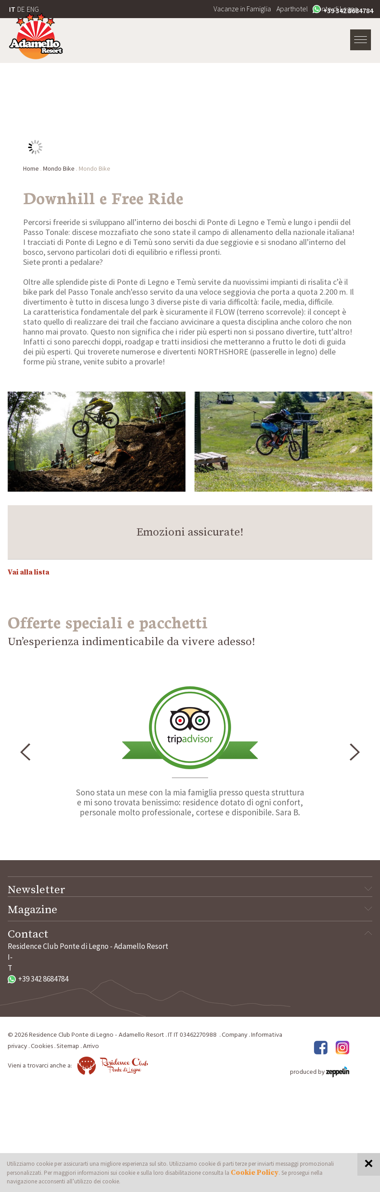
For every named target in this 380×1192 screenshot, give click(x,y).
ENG (33, 9)
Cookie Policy (255, 1172)
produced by (319, 1072)
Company (234, 1035)
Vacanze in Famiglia (242, 8)
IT (12, 9)
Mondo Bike (59, 168)
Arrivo (91, 1046)
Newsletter (190, 890)
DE (21, 9)
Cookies (42, 1046)
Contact (190, 934)
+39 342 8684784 (343, 10)
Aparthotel (292, 8)
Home (31, 168)
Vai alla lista (28, 572)
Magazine (190, 910)
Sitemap (68, 1046)
